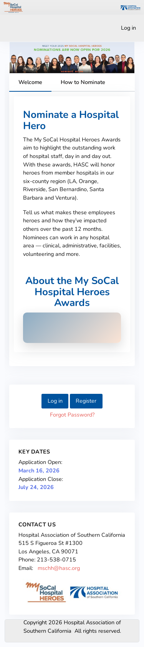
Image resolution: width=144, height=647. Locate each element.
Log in (128, 28)
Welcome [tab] (30, 82)
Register (86, 401)
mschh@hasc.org (59, 568)
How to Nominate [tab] (83, 82)
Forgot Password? (72, 414)
